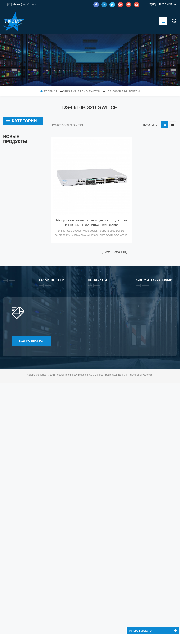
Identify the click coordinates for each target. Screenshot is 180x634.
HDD (9, 215)
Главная (48, 91)
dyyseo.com (146, 626)
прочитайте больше (29, 265)
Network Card (15, 177)
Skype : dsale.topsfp (156, 524)
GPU (9, 196)
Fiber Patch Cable (18, 186)
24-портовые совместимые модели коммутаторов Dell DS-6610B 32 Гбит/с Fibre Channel (80, 199)
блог (9, 489)
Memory (11, 205)
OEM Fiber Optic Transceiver (17, 151)
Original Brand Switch (81, 91)
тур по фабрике (17, 459)
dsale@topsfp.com (21, 4)
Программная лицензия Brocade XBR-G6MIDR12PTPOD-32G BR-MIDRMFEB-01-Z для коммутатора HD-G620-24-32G (31, 247)
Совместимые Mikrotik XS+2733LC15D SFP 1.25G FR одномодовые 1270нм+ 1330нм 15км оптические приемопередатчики (31, 330)
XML (9, 481)
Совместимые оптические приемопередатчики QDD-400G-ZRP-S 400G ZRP (31, 302)
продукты (13, 451)
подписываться (31, 592)
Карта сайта (14, 497)
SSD (9, 139)
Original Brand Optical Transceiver (20, 165)
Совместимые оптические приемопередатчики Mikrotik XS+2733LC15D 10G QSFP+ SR (31, 358)
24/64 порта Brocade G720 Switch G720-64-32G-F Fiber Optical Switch (31, 275)
